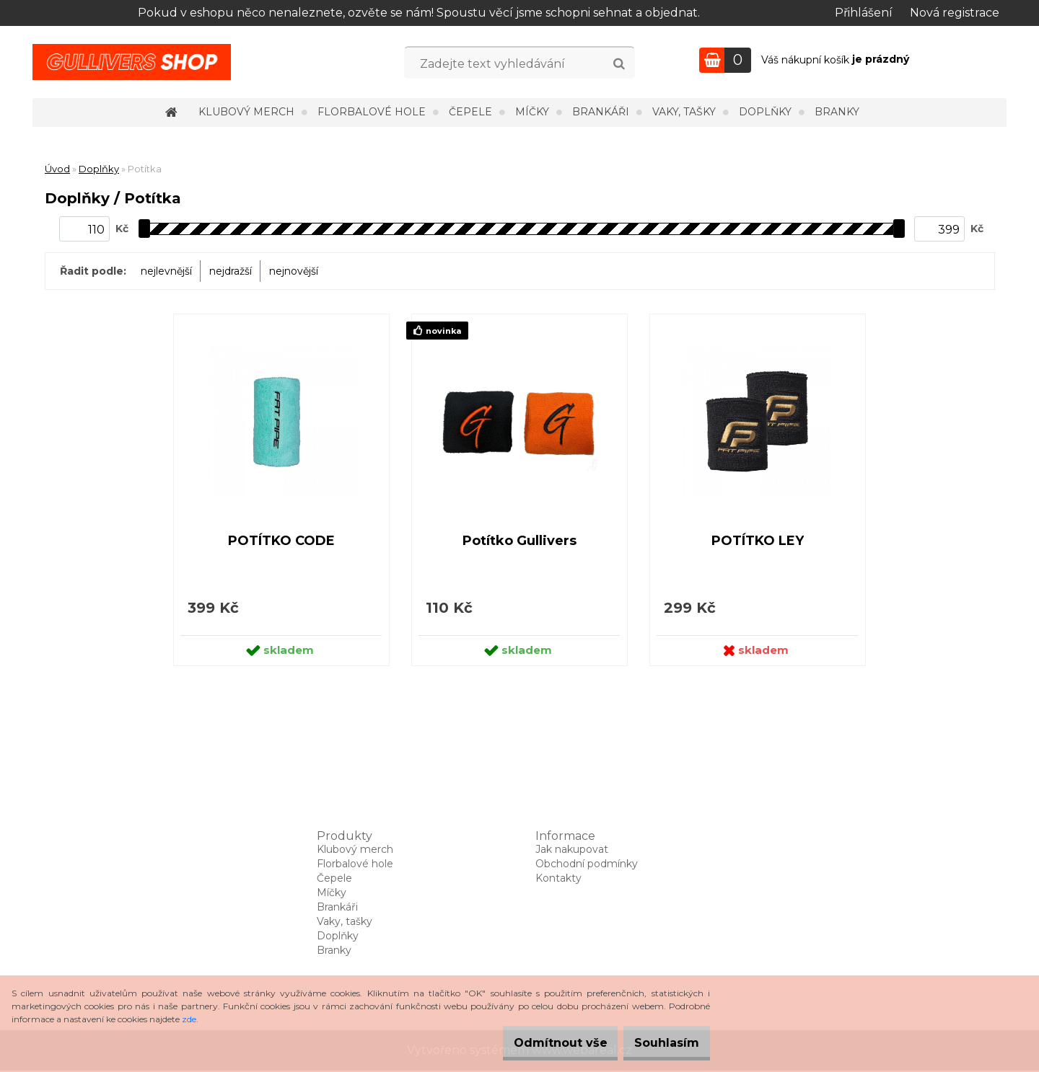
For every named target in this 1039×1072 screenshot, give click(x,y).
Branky (837, 111)
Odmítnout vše (538, 1043)
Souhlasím (659, 1043)
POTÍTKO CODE (281, 541)
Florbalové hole (371, 111)
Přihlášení (864, 12)
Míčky (532, 111)
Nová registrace (954, 12)
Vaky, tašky (684, 111)
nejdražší (230, 271)
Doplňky (765, 111)
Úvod (57, 168)
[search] (618, 64)
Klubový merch (246, 111)
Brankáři (600, 111)
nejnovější (293, 271)
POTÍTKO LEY (757, 541)
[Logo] (131, 62)
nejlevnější (166, 271)
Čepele (470, 111)
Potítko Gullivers (519, 541)
